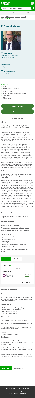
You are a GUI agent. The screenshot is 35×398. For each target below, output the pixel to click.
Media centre (14, 388)
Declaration (6, 95)
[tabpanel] (17, 274)
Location (5, 90)
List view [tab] (6, 259)
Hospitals (7, 13)
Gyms (14, 13)
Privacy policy (23, 393)
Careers (27, 388)
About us (8, 388)
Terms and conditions (13, 393)
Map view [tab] (16, 259)
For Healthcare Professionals (11, 391)
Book (4, 97)
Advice (28, 13)
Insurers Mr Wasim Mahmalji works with (14, 93)
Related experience (8, 92)
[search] (17, 8)
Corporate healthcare (25, 391)
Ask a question (7, 99)
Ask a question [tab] (18, 368)
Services (21, 13)
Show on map (26, 282)
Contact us (21, 388)
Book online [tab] (5, 368)
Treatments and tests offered (11, 88)
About (4, 86)
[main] (17, 200)
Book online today (17, 106)
